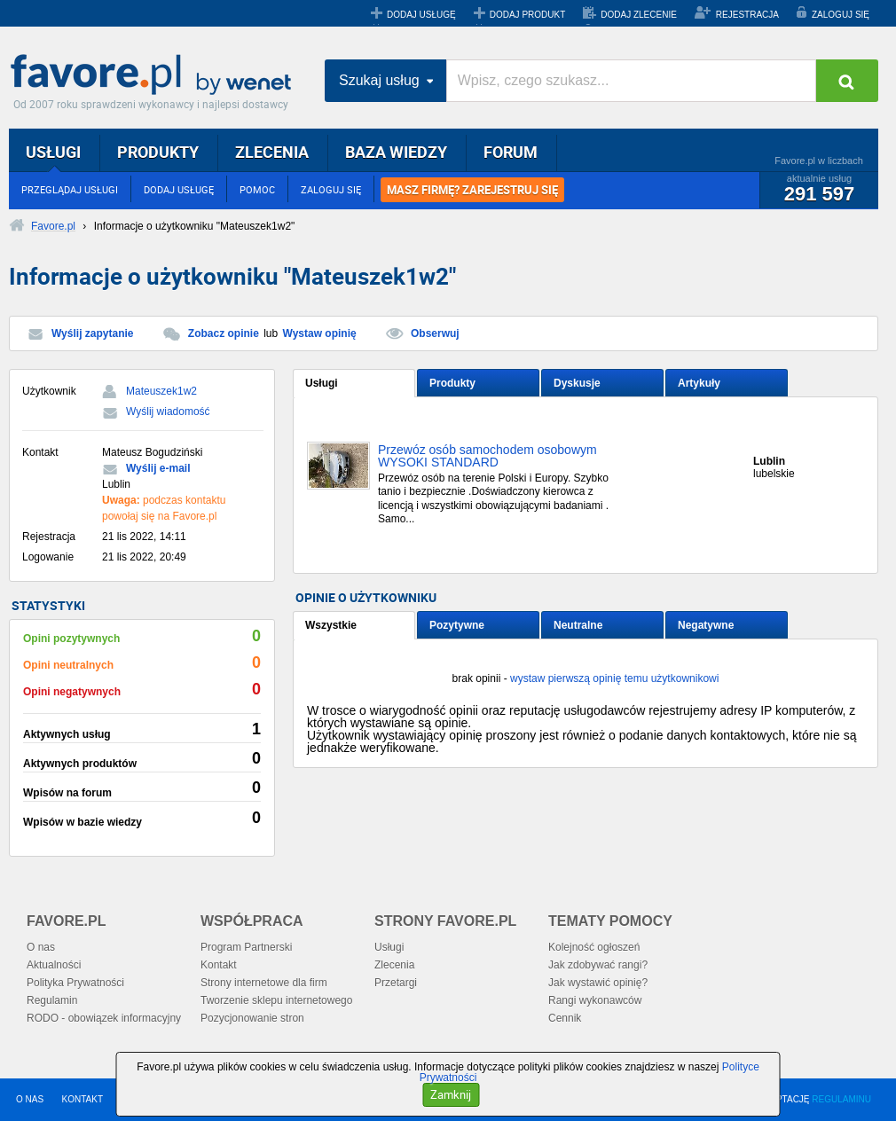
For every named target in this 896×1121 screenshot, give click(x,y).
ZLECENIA (272, 151)
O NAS (29, 1099)
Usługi (321, 383)
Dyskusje (577, 383)
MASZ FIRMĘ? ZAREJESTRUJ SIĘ (472, 190)
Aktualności (54, 965)
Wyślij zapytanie (92, 333)
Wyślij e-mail (158, 468)
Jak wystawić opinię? (598, 982)
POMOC (257, 189)
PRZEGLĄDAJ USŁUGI (69, 189)
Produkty (452, 383)
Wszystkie (331, 625)
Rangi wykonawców (594, 1000)
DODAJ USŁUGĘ (421, 15)
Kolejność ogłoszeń (594, 947)
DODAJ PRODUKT (528, 15)
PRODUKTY (158, 151)
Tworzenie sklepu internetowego (276, 1000)
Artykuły (699, 383)
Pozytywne (456, 625)
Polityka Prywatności (75, 982)
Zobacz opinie (223, 333)
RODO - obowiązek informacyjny (104, 1018)
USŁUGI (53, 151)
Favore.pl (155, 75)
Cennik (564, 1018)
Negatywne (706, 625)
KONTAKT (82, 1099)
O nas (41, 947)
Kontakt (218, 965)
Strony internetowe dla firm (263, 982)
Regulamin (52, 1000)
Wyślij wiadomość (168, 411)
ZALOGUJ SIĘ (840, 15)
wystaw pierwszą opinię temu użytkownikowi (614, 678)
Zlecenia (394, 965)
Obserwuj (435, 333)
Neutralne (578, 625)
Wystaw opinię (320, 333)
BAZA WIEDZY (396, 151)
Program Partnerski (246, 947)
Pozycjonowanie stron (252, 1018)
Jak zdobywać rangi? (598, 965)
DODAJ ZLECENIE (639, 15)
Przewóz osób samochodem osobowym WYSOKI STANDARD (487, 456)
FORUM (510, 151)
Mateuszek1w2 (161, 391)
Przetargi (395, 982)
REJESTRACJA (747, 15)
